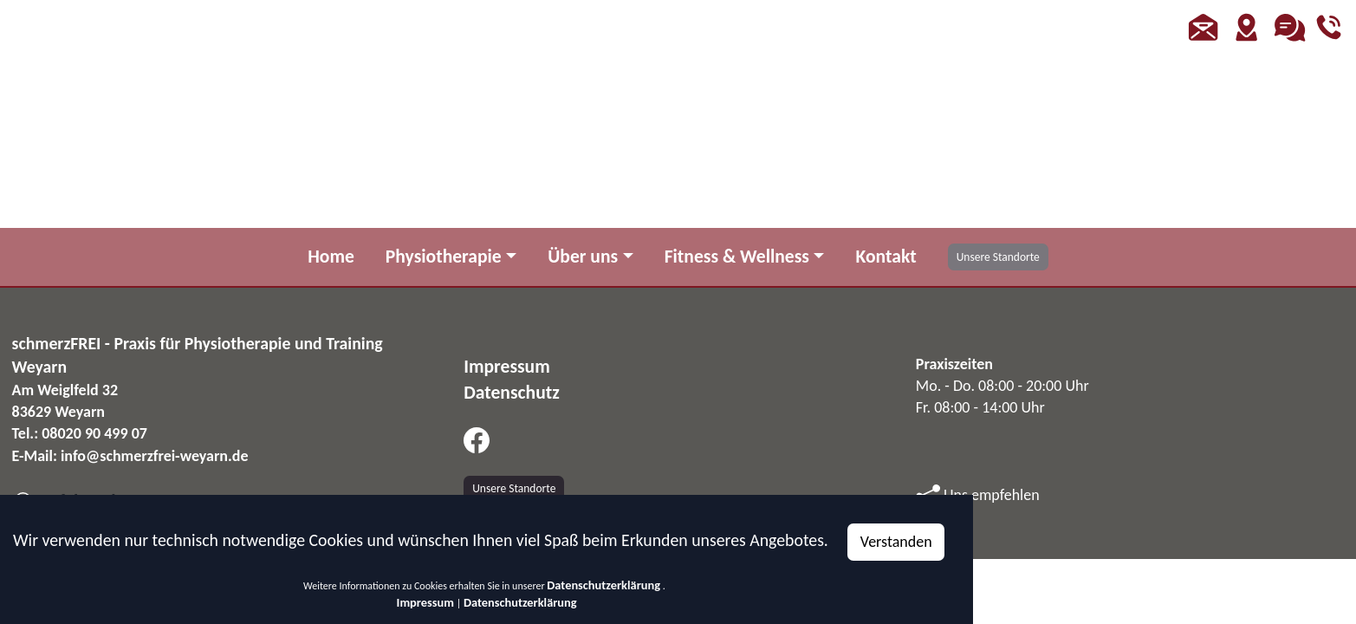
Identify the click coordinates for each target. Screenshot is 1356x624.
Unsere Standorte (998, 257)
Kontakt (885, 256)
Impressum (425, 602)
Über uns (583, 256)
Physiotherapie (444, 256)
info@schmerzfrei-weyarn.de (155, 455)
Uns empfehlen (978, 494)
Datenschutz (512, 392)
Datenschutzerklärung (603, 585)
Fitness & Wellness (737, 256)
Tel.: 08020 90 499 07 (79, 433)
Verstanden (896, 541)
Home (331, 256)
